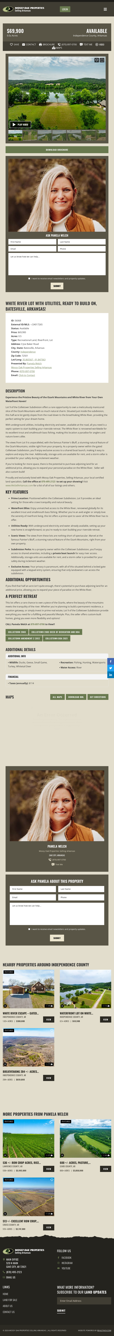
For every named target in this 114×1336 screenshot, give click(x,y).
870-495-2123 (48, 481)
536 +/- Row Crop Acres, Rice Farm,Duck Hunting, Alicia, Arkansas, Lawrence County (21, 1163)
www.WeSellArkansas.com (19, 485)
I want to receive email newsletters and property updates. (59, 278)
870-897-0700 (38, 624)
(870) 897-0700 (27, 371)
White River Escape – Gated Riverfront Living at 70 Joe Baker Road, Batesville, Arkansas (20, 1013)
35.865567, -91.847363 (33, 359)
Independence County (84, 35)
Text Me (57, 864)
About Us (8, 1306)
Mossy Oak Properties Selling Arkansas (31, 367)
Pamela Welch (34, 363)
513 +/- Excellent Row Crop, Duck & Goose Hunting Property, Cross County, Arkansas (20, 1221)
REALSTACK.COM (104, 1330)
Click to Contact (27, 375)
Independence (28, 351)
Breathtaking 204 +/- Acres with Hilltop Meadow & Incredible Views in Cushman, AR (21, 1071)
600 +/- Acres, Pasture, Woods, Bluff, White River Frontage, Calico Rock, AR (76, 1163)
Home (5, 1294)
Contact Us (9, 1312)
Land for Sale (10, 1300)
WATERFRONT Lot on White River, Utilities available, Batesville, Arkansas (76, 1013)
